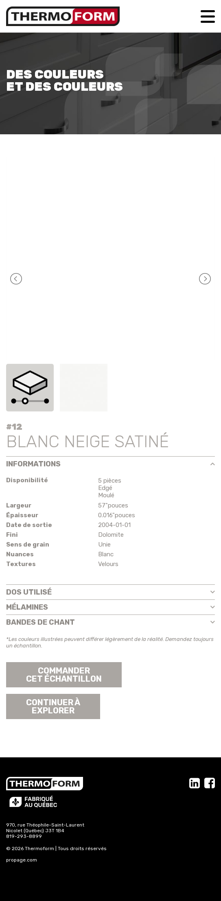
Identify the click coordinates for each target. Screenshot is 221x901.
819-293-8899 (24, 836)
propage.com (21, 860)
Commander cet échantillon (64, 675)
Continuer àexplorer (53, 706)
